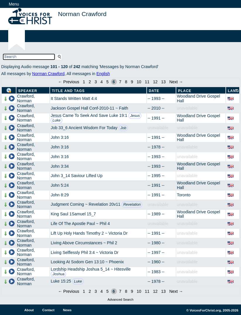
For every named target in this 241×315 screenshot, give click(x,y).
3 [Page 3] (96, 81)
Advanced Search (120, 299)
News (67, 310)
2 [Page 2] (90, 81)
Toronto (184, 195)
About (29, 310)
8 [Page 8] (126, 81)
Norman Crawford (48, 73)
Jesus (135, 116)
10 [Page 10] (139, 81)
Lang (233, 91)
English (103, 73)
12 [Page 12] (155, 81)
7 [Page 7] (120, 81)
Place (185, 91)
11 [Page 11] (147, 81)
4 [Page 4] (101, 81)
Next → (176, 81)
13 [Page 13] (163, 81)
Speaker (27, 91)
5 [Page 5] (107, 81)
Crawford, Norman (26, 98)
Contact (48, 310)
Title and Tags (68, 91)
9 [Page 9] (132, 81)
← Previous (68, 81)
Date (154, 91)
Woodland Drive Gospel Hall (198, 98)
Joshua (58, 274)
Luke (56, 120)
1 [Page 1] (84, 81)
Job (123, 128)
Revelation (132, 204)
